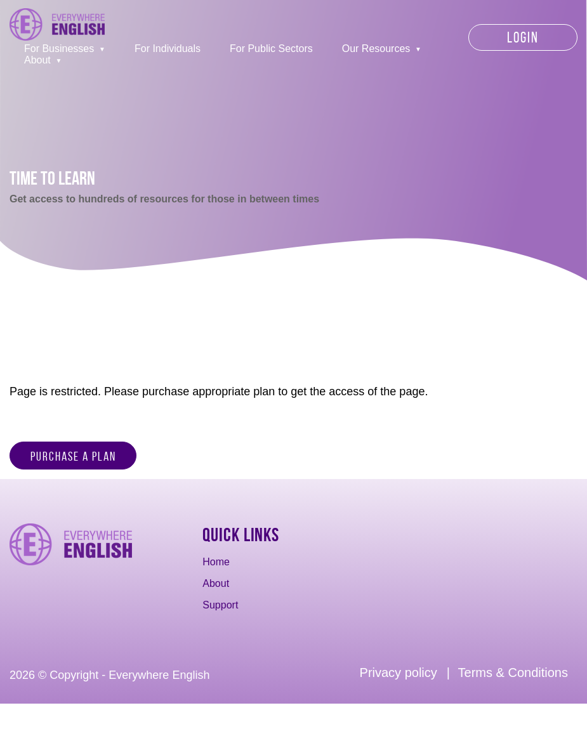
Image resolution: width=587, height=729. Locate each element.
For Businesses (59, 48)
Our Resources (376, 48)
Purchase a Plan (73, 456)
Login (523, 37)
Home (216, 561)
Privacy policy (398, 673)
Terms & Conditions (513, 673)
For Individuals (168, 48)
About (37, 60)
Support (220, 605)
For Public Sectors (271, 48)
